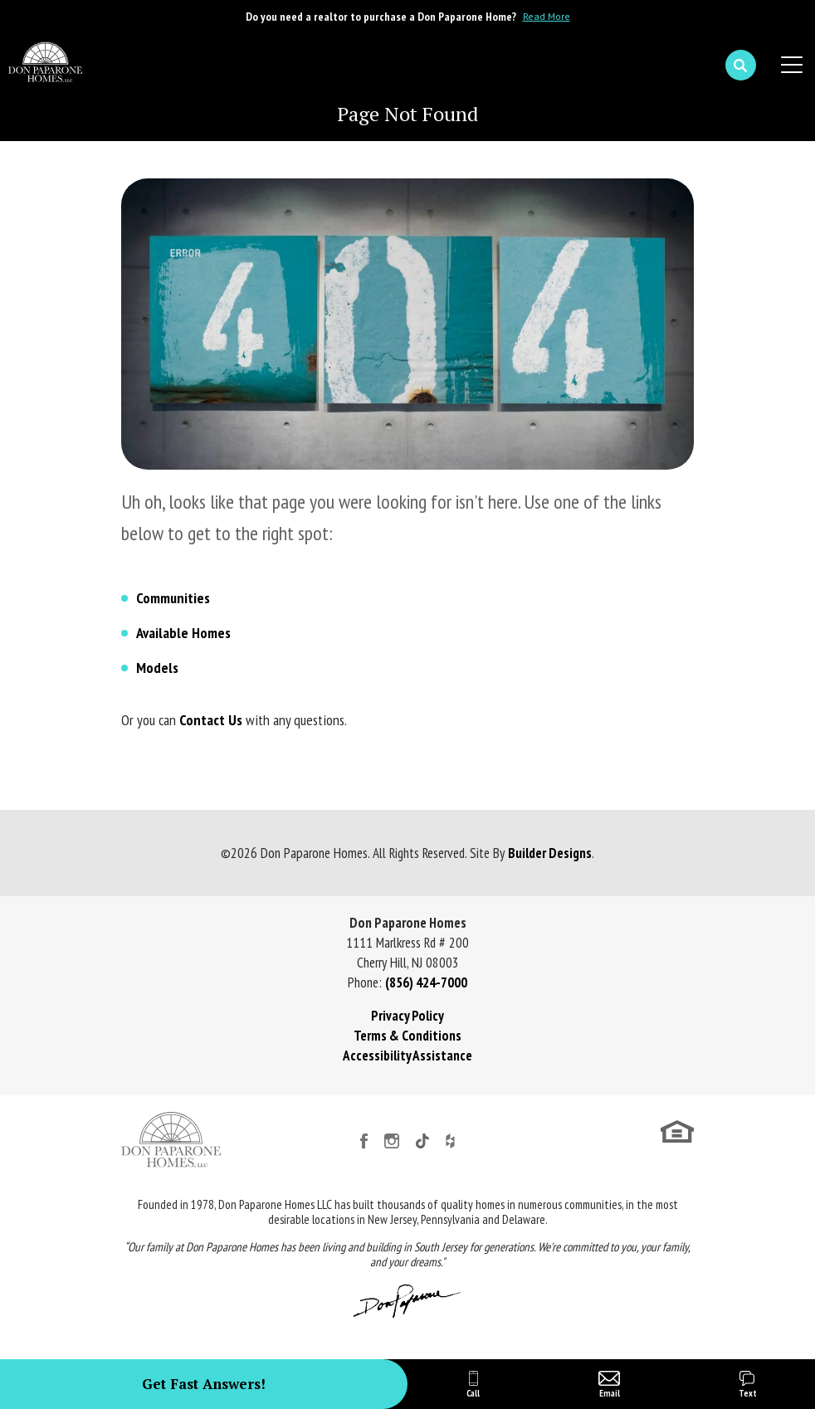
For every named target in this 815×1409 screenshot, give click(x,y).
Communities (173, 597)
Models (157, 667)
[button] (740, 65)
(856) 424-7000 (426, 982)
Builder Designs (550, 853)
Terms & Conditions (407, 1035)
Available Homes (183, 632)
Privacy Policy (407, 1016)
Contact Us (210, 719)
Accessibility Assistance (407, 1055)
